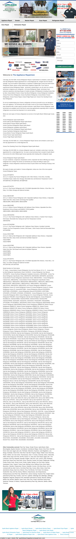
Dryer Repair (43, 20)
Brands (17, 20)
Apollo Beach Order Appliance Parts (47, 534)
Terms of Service (64, 534)
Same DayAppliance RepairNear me (69, 75)
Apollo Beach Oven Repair (46, 530)
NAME (57, 40)
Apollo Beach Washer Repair (43, 528)
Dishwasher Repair (20, 25)
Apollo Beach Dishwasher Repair (11, 532)
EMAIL (58, 52)
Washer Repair (29, 20)
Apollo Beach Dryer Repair (61, 528)
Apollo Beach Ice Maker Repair (51, 532)
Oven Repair (5, 25)
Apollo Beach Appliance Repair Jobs (25, 534)
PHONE (58, 46)
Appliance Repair (6, 20)
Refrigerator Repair (58, 20)
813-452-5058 (64, 6)
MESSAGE (59, 57)
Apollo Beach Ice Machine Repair (31, 532)
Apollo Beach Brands (27, 528)
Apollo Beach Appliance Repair (10, 528)
